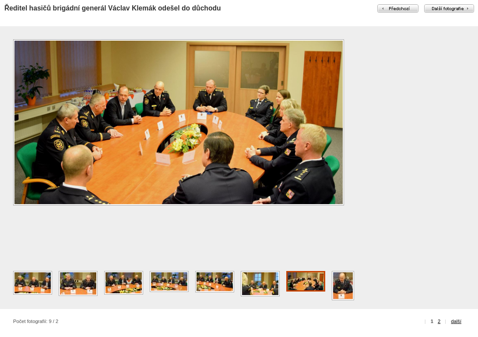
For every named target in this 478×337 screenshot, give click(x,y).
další (456, 321)
